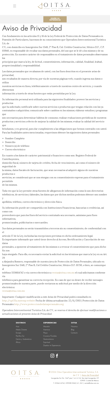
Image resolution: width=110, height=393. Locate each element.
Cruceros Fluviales (50, 336)
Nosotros (74, 326)
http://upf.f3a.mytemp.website (18, 300)
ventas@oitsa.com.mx (63, 272)
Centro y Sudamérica (23, 339)
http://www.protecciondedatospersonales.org (39, 304)
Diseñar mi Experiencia (52, 345)
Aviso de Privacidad (90, 375)
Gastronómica (48, 339)
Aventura (46, 330)
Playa (45, 333)
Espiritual (46, 342)
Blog (72, 330)
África (18, 342)
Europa (18, 333)
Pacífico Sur (20, 336)
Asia (17, 326)
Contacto (74, 333)
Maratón (46, 326)
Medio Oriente (21, 330)
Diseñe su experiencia (55, 19)
